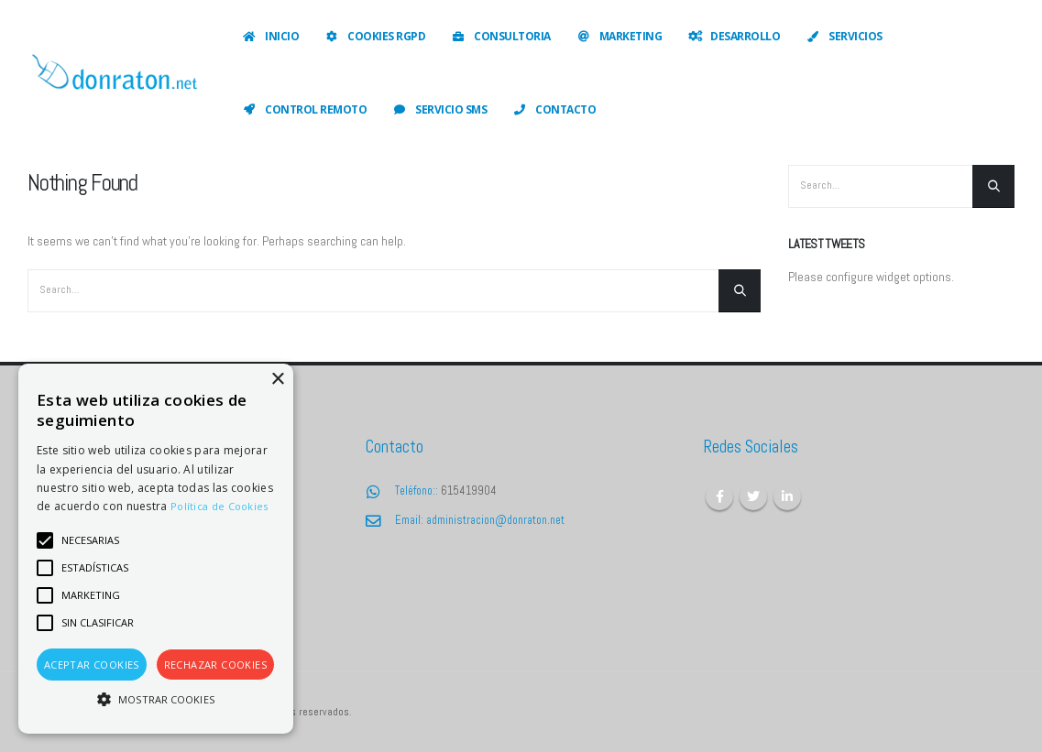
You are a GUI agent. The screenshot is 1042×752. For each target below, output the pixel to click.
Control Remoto (304, 109)
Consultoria (500, 36)
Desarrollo (733, 36)
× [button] (277, 380)
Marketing (619, 36)
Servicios (844, 36)
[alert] (155, 549)
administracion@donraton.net (495, 520)
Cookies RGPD (374, 36)
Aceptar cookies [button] (91, 664)
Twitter (753, 496)
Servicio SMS (439, 109)
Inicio (270, 36)
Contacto (553, 109)
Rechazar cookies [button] (215, 664)
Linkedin (787, 496)
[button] (156, 700)
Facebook (719, 496)
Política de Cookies (219, 506)
